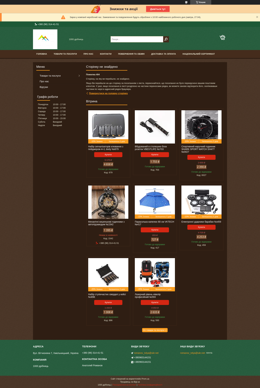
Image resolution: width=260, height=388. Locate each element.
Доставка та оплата (163, 54)
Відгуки (44, 87)
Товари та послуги (65, 54)
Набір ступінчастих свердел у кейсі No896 (107, 295)
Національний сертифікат (199, 54)
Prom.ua (145, 379)
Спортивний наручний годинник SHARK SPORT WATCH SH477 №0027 (198, 149)
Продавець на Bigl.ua (130, 382)
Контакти (106, 54)
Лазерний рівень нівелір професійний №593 (148, 295)
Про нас (88, 54)
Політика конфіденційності (150, 385)
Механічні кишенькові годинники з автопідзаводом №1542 (106, 223)
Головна (41, 54)
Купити (108, 154)
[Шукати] (166, 39)
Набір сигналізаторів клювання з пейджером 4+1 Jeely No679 (105, 147)
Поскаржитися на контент (124, 385)
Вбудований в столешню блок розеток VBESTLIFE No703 (151, 147)
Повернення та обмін (131, 54)
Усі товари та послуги (153, 330)
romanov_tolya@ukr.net (146, 353)
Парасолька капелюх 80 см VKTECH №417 (154, 223)
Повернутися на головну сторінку (108, 93)
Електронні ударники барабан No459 (201, 221)
